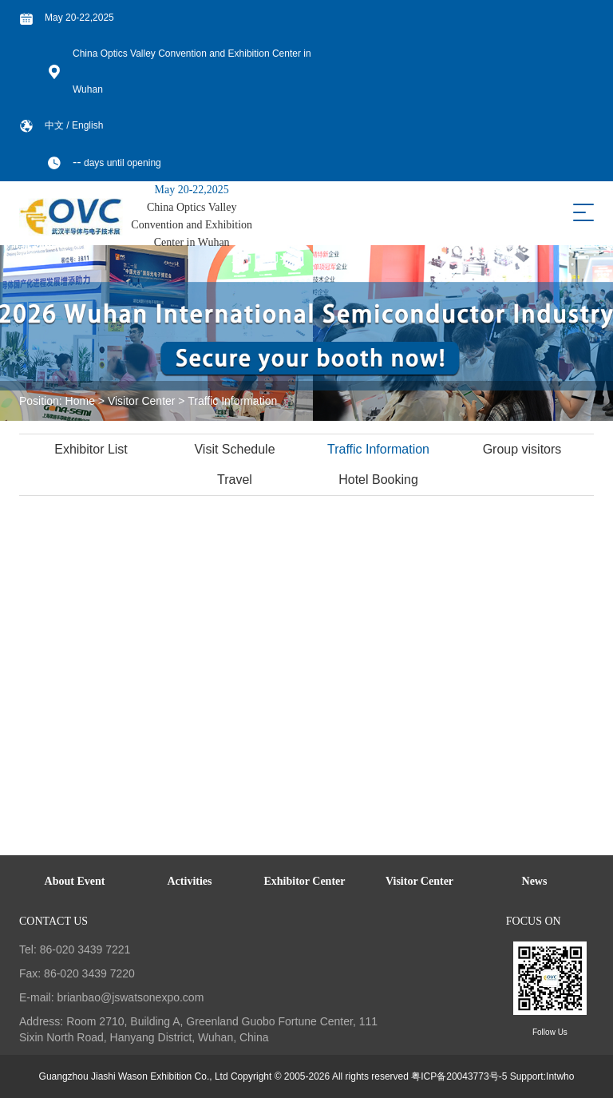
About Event (75, 881)
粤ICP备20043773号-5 (459, 1076)
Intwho (560, 1076)
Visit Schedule (235, 449)
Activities (190, 881)
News (535, 881)
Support (527, 1076)
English (87, 125)
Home (80, 400)
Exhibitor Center (304, 881)
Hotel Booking (379, 479)
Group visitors (523, 449)
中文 (55, 125)
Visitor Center (142, 400)
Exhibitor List (92, 449)
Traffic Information (232, 400)
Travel (235, 479)
